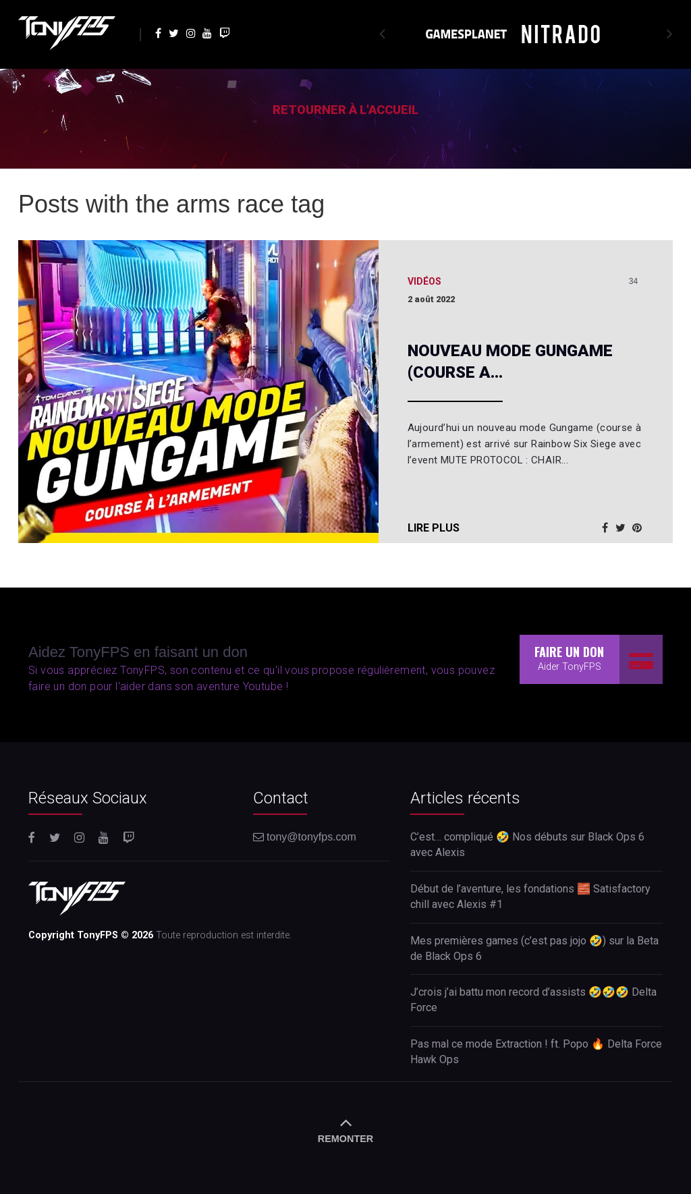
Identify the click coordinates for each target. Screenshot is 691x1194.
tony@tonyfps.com (304, 837)
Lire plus (434, 527)
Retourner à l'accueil (345, 110)
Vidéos (424, 281)
